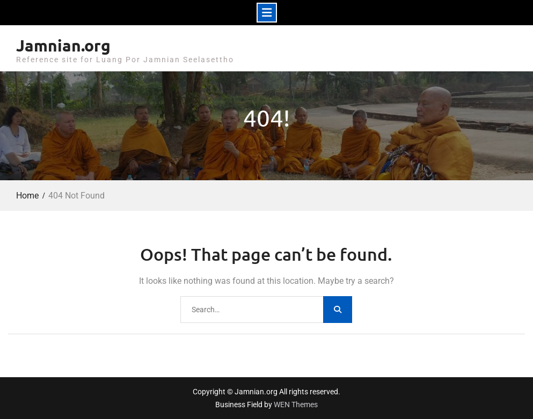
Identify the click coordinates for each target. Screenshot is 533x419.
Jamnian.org (63, 45)
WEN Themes (296, 404)
